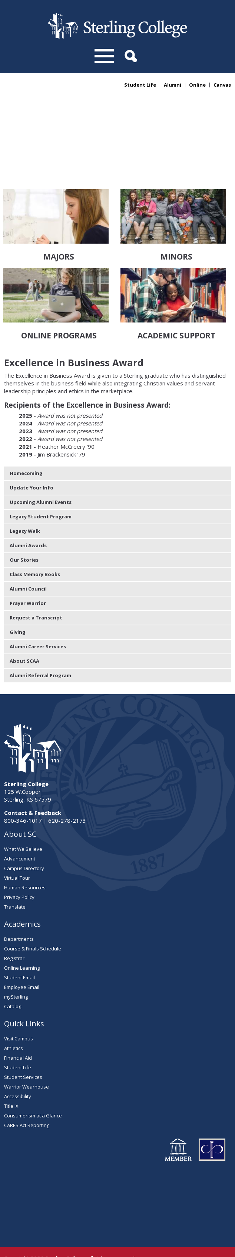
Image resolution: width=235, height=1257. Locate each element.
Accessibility (17, 1074)
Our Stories (24, 537)
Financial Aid (18, 1035)
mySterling (16, 974)
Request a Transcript (36, 595)
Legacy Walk (25, 508)
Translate (15, 884)
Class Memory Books (35, 552)
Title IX (11, 1083)
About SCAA (24, 638)
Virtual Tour (17, 855)
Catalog (12, 984)
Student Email (19, 955)
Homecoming (26, 451)
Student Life (140, 85)
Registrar (14, 936)
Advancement (19, 836)
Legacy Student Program (41, 494)
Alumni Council (28, 566)
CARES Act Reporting (26, 1103)
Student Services (23, 1055)
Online (197, 85)
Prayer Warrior (28, 581)
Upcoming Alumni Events (41, 480)
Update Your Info (31, 465)
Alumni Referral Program (40, 653)
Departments (19, 916)
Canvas (222, 85)
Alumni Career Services (38, 624)
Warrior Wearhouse (26, 1064)
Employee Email (21, 965)
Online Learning (22, 945)
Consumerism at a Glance (33, 1093)
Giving (18, 609)
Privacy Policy (19, 875)
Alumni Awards (28, 523)
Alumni (172, 85)
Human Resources (25, 865)
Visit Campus (18, 1016)
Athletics (13, 1026)
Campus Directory (24, 846)
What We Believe (23, 826)
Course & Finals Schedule (32, 926)
